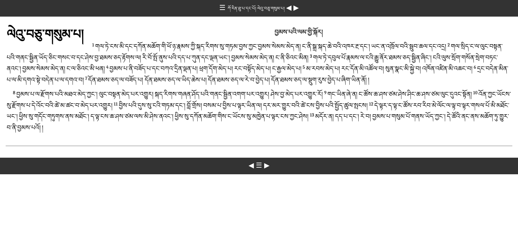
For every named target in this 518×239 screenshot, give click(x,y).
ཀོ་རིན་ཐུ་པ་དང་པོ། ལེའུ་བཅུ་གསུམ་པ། (257, 8)
